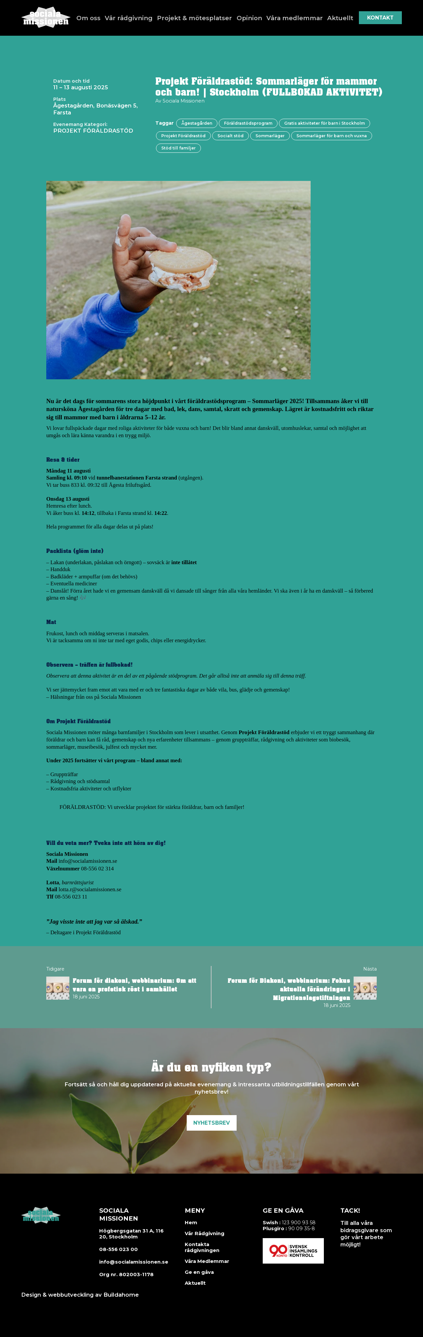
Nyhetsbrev (211, 1122)
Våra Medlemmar (206, 1260)
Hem (190, 1222)
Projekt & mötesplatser (196, 17)
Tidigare (55, 968)
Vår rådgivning (134, 17)
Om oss (95, 17)
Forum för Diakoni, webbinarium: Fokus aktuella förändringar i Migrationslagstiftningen (289, 988)
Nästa (370, 968)
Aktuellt (334, 17)
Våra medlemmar (291, 17)
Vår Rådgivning (203, 1232)
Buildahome (120, 1293)
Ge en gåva (198, 1271)
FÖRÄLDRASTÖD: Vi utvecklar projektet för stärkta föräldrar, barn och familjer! (149, 807)
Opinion (248, 17)
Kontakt (380, 18)
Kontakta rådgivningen (201, 1246)
